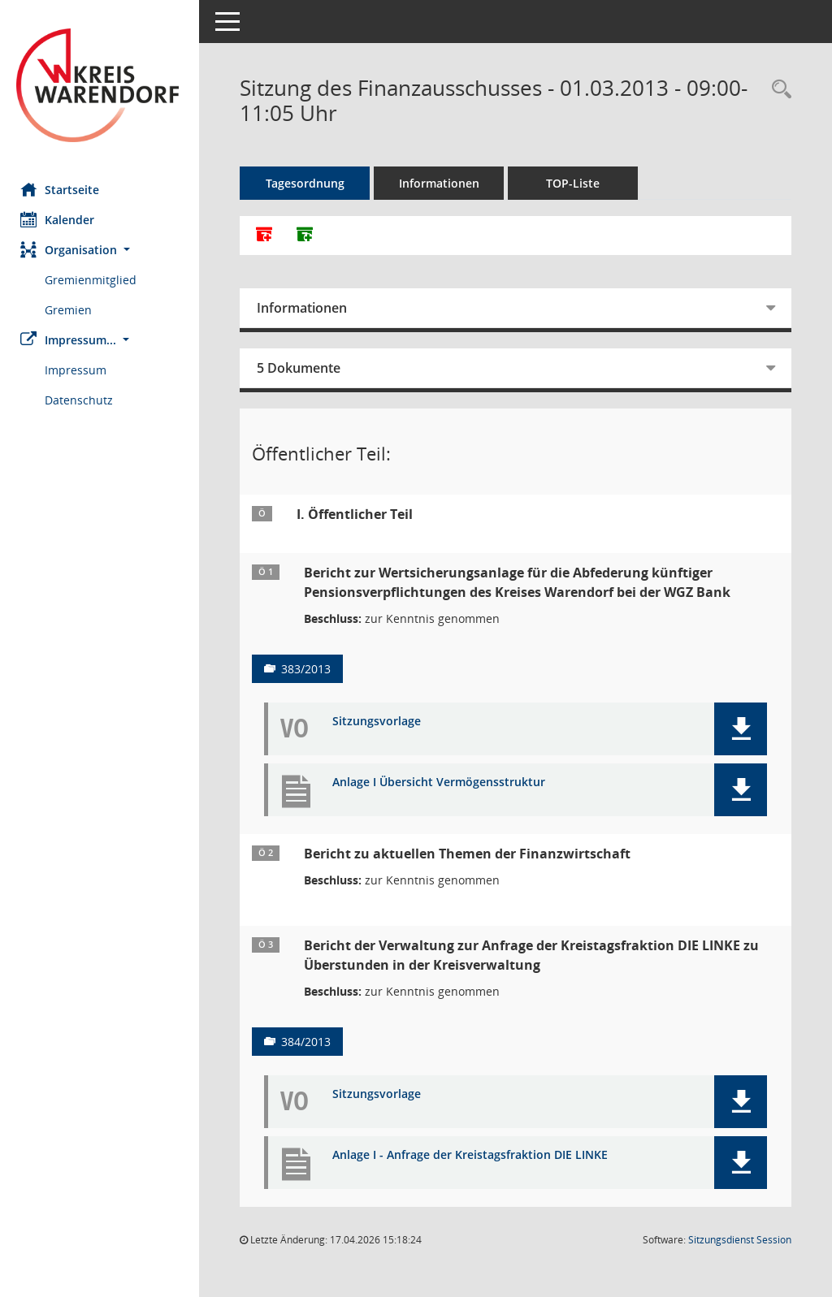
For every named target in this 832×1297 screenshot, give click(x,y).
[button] (101, 250)
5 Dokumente (302, 368)
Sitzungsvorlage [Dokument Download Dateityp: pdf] (380, 721)
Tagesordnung (309, 183)
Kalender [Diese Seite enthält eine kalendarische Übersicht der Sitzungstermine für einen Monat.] (61, 219)
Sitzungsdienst (739, 1240)
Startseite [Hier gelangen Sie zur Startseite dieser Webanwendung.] (63, 189)
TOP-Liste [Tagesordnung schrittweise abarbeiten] (577, 183)
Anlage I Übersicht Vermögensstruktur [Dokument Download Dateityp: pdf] (442, 782)
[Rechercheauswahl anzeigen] (777, 89)
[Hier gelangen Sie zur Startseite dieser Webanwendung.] (101, 85)
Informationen (443, 183)
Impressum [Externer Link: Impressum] (79, 370)
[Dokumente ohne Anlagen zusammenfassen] (308, 235)
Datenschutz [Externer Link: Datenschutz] (83, 400)
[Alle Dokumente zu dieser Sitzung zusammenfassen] (268, 235)
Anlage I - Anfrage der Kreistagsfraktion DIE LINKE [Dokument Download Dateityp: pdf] (474, 1155)
